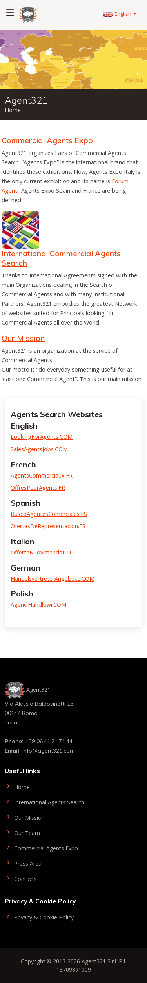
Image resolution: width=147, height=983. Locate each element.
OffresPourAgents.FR (38, 487)
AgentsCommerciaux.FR (42, 475)
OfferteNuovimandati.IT (42, 552)
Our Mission (23, 338)
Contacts (21, 878)
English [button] (117, 13)
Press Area (23, 862)
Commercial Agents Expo (47, 140)
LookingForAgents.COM (42, 436)
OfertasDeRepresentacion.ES (48, 526)
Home (17, 786)
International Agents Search (44, 801)
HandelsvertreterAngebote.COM (52, 578)
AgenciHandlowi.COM (38, 604)
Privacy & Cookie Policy (39, 916)
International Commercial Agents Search (61, 258)
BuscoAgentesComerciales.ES (49, 514)
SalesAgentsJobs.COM (39, 449)
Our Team (22, 832)
